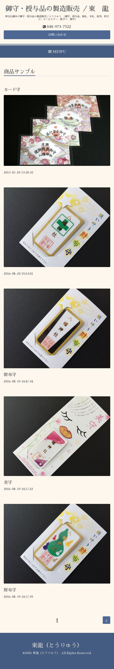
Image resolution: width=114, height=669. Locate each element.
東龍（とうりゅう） (57, 645)
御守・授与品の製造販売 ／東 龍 (57, 8)
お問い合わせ (57, 34)
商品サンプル (19, 71)
